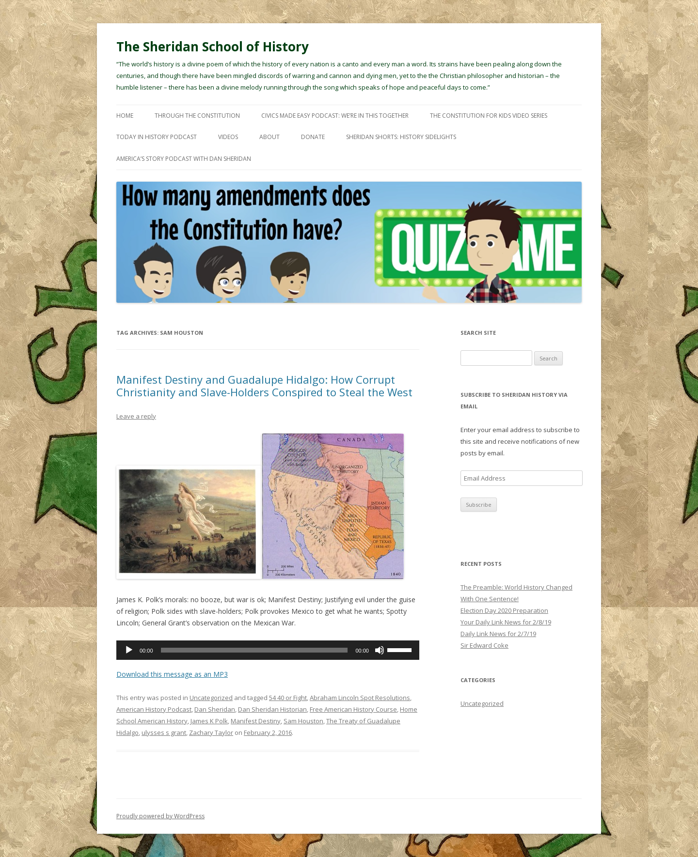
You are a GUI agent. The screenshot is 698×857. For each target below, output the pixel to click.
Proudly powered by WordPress (160, 816)
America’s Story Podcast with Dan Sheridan (183, 159)
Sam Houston (303, 721)
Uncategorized (211, 697)
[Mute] (379, 650)
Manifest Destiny (256, 721)
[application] (267, 650)
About (269, 137)
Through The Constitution (197, 115)
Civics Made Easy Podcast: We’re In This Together (335, 115)
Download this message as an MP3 (172, 674)
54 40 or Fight (288, 697)
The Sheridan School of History (212, 46)
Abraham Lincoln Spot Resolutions (360, 697)
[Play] (129, 650)
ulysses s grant (164, 732)
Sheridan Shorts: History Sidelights (401, 137)
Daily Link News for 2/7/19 (498, 633)
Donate (313, 137)
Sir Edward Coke (484, 645)
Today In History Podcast (156, 137)
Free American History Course (353, 709)
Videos (228, 137)
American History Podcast (153, 709)
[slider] (254, 650)
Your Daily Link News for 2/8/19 (505, 622)
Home (124, 115)
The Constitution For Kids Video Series (488, 115)
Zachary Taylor (211, 732)
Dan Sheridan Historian (272, 709)
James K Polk (209, 721)
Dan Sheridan (214, 709)
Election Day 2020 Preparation (504, 610)
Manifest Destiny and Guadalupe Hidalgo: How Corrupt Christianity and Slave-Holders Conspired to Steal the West (264, 385)
